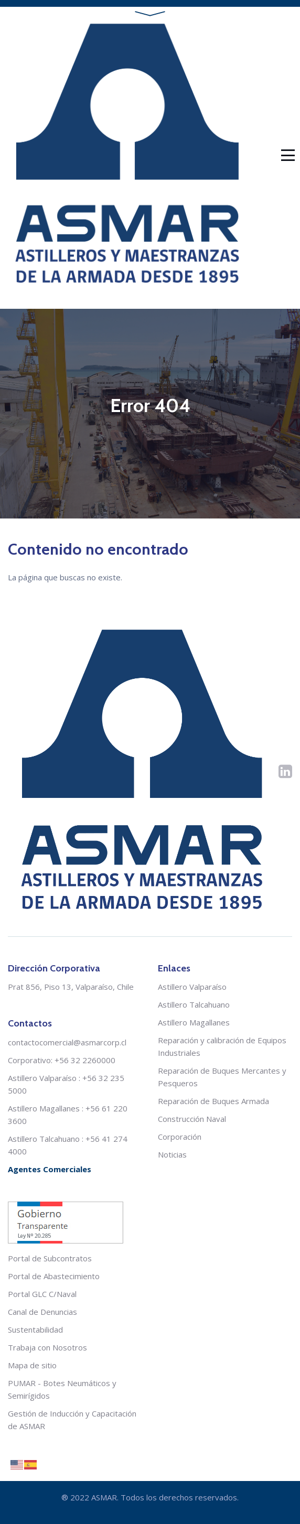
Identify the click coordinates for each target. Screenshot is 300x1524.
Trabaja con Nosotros (47, 1347)
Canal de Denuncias (42, 1311)
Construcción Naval (192, 1119)
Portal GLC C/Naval (42, 1294)
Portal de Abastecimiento (54, 1276)
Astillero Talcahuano (44, 1138)
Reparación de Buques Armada (213, 1101)
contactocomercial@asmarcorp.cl (67, 1042)
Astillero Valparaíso (42, 1078)
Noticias (172, 1154)
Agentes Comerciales (49, 1169)
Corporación (179, 1136)
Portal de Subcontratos (50, 1258)
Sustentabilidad (35, 1329)
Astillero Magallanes (44, 1108)
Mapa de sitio (32, 1365)
